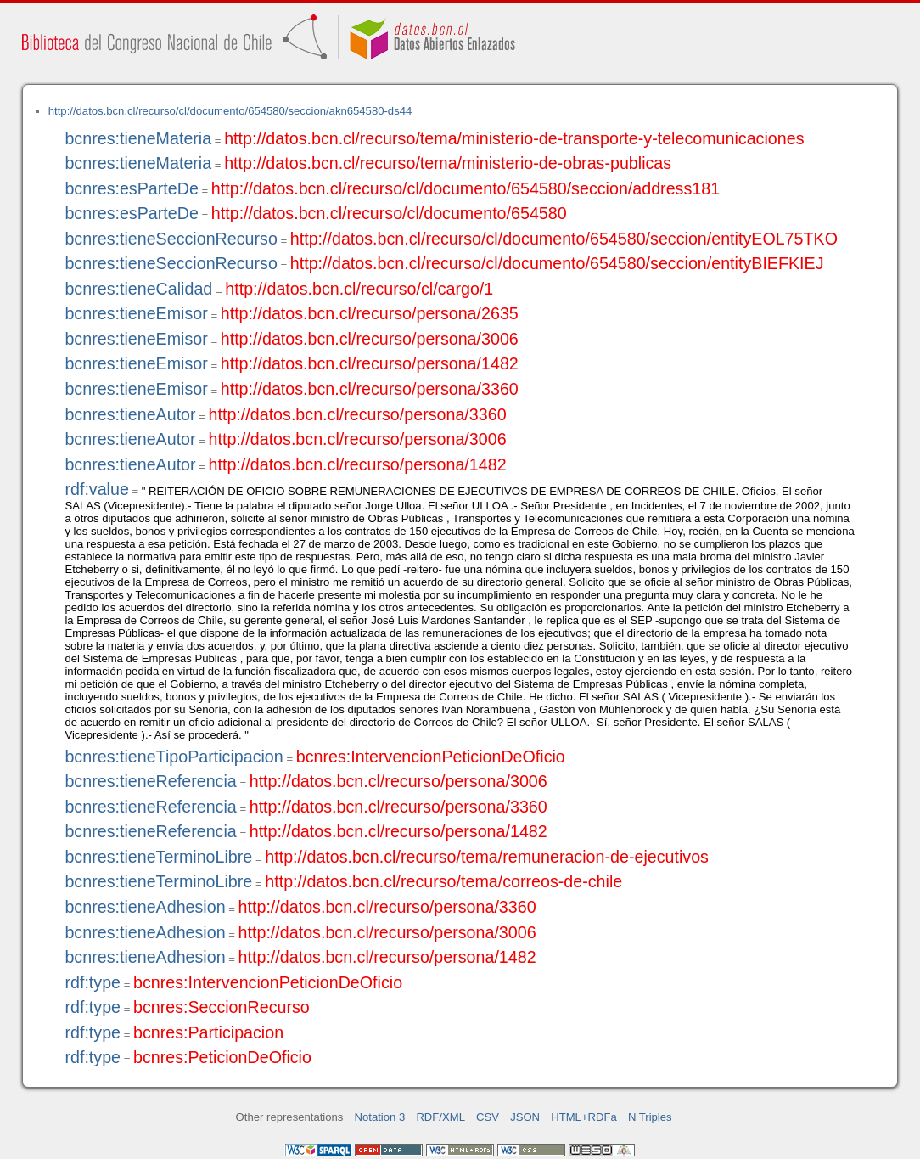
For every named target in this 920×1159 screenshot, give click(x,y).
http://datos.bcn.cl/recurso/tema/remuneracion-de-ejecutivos (487, 856)
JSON (525, 1117)
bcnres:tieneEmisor (136, 313)
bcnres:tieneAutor (130, 414)
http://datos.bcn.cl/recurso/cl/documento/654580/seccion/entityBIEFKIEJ (557, 263)
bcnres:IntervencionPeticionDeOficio (430, 756)
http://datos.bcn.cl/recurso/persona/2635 (370, 313)
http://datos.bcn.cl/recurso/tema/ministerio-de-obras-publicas (447, 163)
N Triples (650, 1117)
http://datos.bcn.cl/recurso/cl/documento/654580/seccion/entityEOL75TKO (564, 238)
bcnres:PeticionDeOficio (222, 1057)
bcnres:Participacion (208, 1032)
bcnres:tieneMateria (138, 138)
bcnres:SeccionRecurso (221, 1007)
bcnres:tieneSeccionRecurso (171, 238)
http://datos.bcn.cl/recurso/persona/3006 (370, 338)
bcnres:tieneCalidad (138, 288)
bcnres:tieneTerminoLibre (158, 856)
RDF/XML (440, 1117)
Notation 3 (380, 1117)
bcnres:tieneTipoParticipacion (174, 756)
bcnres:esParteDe (131, 188)
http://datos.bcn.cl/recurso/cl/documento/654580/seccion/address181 (465, 188)
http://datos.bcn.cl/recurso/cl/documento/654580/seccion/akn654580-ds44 (230, 110)
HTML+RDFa (584, 1117)
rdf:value (96, 489)
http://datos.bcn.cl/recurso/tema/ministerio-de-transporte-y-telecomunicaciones (514, 138)
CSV (487, 1117)
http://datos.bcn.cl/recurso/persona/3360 (370, 389)
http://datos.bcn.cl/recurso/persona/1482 (370, 363)
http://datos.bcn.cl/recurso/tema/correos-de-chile (443, 881)
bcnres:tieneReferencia (150, 781)
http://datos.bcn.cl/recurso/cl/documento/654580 (389, 213)
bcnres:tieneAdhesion (145, 906)
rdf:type (93, 982)
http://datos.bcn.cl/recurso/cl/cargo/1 (359, 288)
